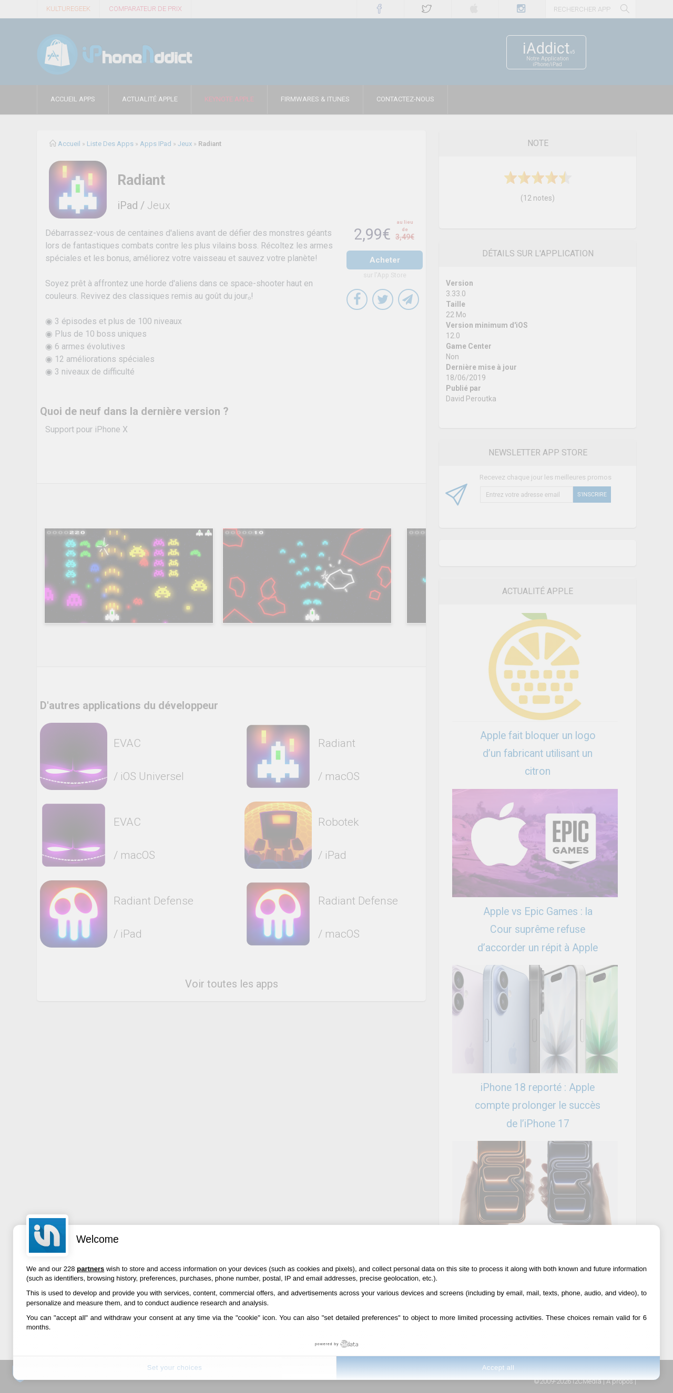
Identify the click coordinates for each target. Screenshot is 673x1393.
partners (90, 1269)
